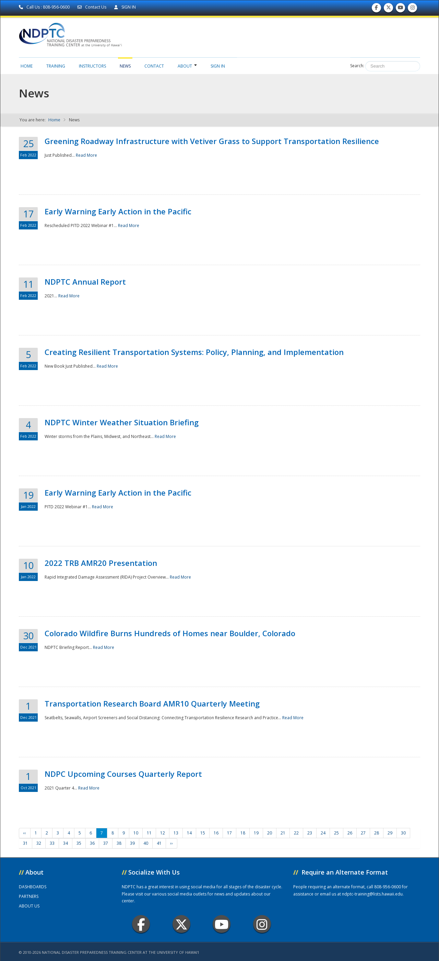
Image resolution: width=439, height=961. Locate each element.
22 (296, 833)
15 (202, 833)
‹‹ (24, 833)
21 (283, 833)
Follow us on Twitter (388, 9)
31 (25, 843)
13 (176, 833)
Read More (86, 155)
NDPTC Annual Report (85, 281)
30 (403, 833)
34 (65, 843)
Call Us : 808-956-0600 (45, 7)
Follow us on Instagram (413, 9)
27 (363, 833)
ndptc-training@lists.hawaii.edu (372, 894)
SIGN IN (125, 7)
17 (229, 833)
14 (189, 833)
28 (376, 833)
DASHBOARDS (32, 887)
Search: (357, 66)
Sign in (218, 66)
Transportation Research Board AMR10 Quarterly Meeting (152, 703)
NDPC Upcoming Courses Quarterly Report (123, 774)
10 (135, 833)
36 (92, 843)
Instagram (262, 924)
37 (105, 843)
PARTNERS (28, 896)
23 (309, 833)
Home (27, 66)
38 (119, 843)
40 (145, 843)
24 (323, 833)
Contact (154, 66)
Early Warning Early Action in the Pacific (118, 211)
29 (390, 833)
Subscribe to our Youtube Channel (400, 9)
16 (216, 833)
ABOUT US (29, 906)
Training (55, 66)
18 (242, 833)
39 (132, 843)
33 (52, 843)
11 (149, 833)
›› (171, 843)
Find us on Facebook (376, 9)
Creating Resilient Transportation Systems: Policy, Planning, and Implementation (194, 352)
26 (349, 833)
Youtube (222, 924)
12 (162, 833)
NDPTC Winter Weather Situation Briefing (122, 422)
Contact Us (92, 7)
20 (269, 833)
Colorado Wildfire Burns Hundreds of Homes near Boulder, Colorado (170, 633)
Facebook (141, 924)
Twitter (181, 924)
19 (256, 833)
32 (38, 843)
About (187, 66)
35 (78, 843)
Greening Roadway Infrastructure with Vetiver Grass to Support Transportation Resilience (212, 141)
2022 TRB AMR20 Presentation (101, 563)
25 (336, 833)
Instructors (92, 66)
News (125, 66)
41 (159, 843)
